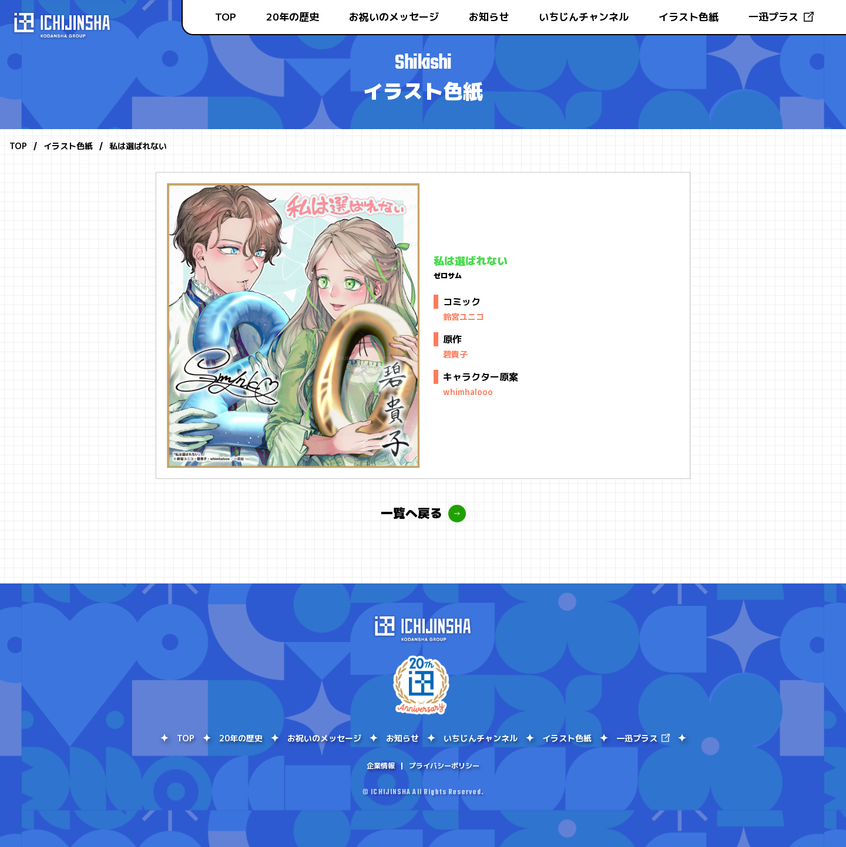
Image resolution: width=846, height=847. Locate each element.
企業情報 (381, 766)
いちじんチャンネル (584, 16)
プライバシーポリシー (444, 766)
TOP (225, 16)
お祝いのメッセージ (394, 16)
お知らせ (489, 16)
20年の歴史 (292, 16)
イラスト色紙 (689, 16)
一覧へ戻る (411, 513)
